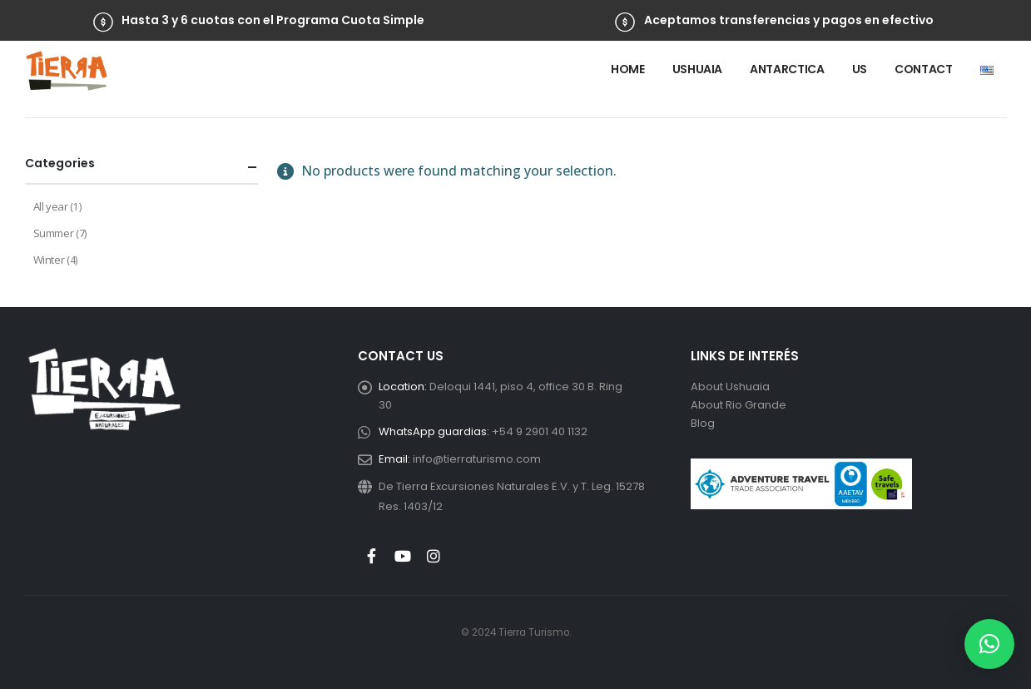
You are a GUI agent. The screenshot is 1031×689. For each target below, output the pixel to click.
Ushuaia (697, 69)
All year (50, 206)
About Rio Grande (738, 405)
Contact (924, 69)
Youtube (402, 555)
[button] (989, 644)
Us (859, 69)
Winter (49, 259)
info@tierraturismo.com (477, 459)
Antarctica (787, 69)
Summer (53, 233)
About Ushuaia (730, 386)
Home (628, 69)
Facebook (371, 555)
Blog (703, 423)
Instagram (433, 555)
